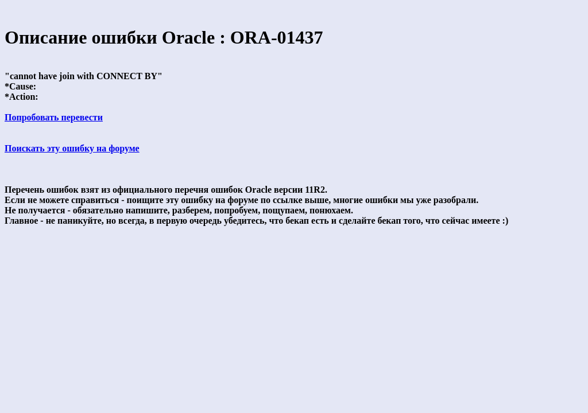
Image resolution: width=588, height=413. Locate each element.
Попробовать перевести (54, 117)
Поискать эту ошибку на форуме (72, 148)
